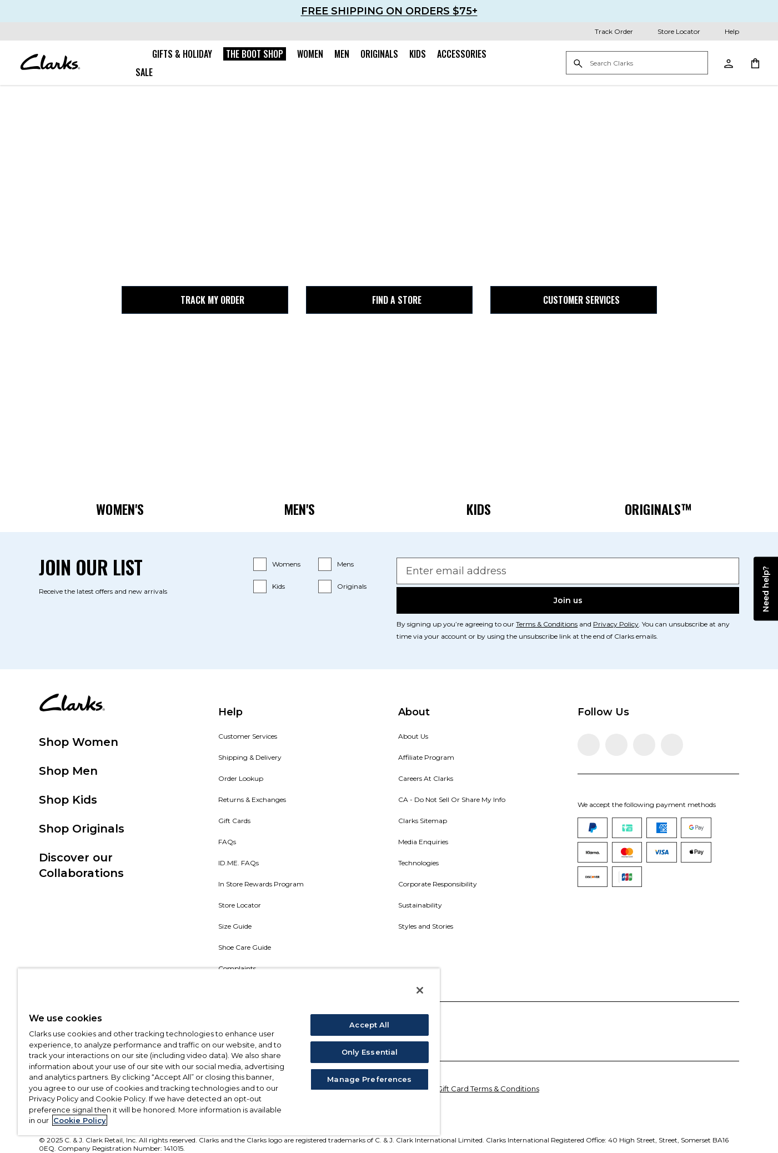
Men (341, 54)
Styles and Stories (425, 926)
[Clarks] (50, 62)
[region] (229, 1051)
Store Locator (239, 905)
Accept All (369, 1024)
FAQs (227, 842)
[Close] (420, 990)
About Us (413, 736)
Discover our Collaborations (81, 865)
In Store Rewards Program (261, 884)
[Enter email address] (567, 571)
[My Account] (728, 62)
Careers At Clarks (425, 778)
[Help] (724, 31)
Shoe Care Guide (244, 947)
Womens (286, 564)
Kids (417, 54)
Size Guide (235, 926)
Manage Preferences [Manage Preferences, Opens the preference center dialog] (369, 1079)
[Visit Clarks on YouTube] (672, 745)
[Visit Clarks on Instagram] (616, 745)
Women (310, 54)
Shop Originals (81, 828)
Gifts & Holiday (182, 54)
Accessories (461, 54)
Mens (345, 564)
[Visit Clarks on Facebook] (589, 745)
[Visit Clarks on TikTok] (644, 745)
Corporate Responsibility (437, 884)
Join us (568, 600)
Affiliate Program (426, 757)
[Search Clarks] (636, 64)
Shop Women (78, 742)
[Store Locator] (671, 31)
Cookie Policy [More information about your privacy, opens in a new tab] (79, 1120)
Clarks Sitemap (422, 820)
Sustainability (420, 905)
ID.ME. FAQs (238, 863)
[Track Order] (606, 31)
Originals (379, 54)
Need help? (766, 589)
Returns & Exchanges (252, 799)
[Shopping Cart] (754, 62)
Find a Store (389, 300)
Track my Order (204, 300)
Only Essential (370, 1051)
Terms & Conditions (547, 624)
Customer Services (574, 300)
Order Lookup (240, 778)
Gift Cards (234, 820)
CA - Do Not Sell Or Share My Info (451, 799)
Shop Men (68, 771)
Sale (144, 72)
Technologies (418, 863)
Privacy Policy (616, 624)
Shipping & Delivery (250, 757)
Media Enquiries (423, 842)
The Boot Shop (254, 54)
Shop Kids (68, 799)
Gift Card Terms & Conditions (488, 1088)
